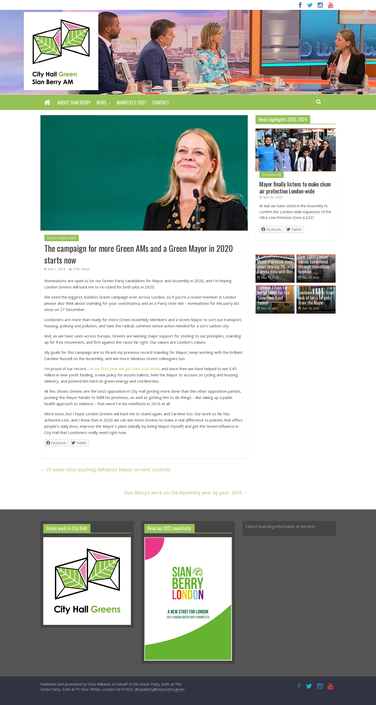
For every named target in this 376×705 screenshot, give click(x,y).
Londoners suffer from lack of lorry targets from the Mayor (316, 297)
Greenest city (271, 174)
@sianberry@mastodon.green (160, 689)
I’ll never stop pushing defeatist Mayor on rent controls (105, 469)
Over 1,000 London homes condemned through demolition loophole (313, 264)
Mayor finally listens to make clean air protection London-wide (295, 187)
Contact (160, 102)
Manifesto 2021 (131, 102)
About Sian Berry (73, 102)
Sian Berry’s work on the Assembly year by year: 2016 (186, 492)
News (102, 102)
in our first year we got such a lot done (124, 368)
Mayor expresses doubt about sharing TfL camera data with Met (275, 267)
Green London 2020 (61, 238)
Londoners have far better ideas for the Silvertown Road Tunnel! (273, 295)
